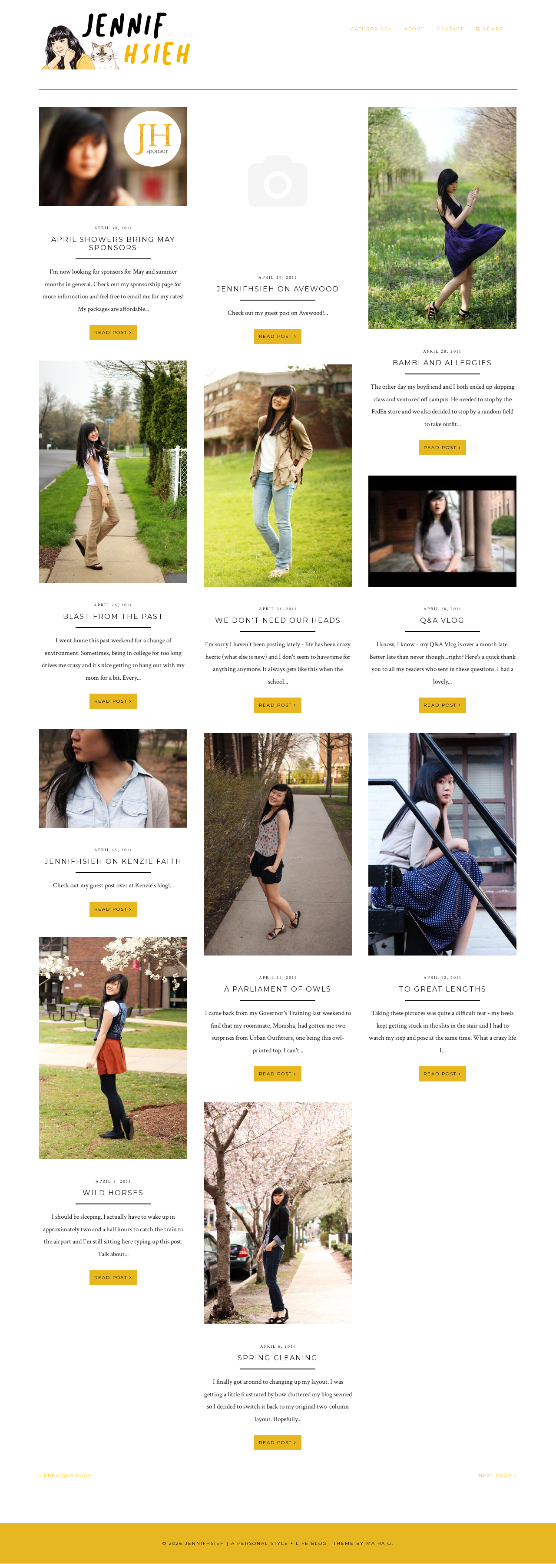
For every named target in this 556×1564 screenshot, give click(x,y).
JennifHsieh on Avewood (278, 289)
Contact (450, 29)
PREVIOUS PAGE (65, 1475)
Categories (371, 29)
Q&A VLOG (442, 620)
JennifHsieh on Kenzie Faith (113, 861)
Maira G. (380, 1543)
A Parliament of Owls (277, 989)
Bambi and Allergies (442, 363)
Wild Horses (113, 1193)
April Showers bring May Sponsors (113, 243)
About (414, 29)
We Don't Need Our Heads (278, 620)
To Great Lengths (442, 989)
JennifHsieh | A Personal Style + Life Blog (256, 1543)
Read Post (113, 332)
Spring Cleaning (278, 1358)
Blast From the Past (113, 616)
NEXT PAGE (498, 1475)
